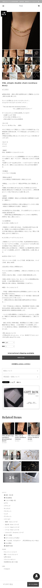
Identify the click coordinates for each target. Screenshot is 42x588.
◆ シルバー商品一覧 (10, 500)
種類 (3, 342)
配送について (8, 371)
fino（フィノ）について (10, 552)
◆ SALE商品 (8, 543)
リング (6, 514)
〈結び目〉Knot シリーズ (11, 524)
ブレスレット (8, 511)
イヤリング (7, 505)
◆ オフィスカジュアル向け (11, 538)
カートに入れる (33, 584)
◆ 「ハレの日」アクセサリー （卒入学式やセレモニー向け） (22, 540)
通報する (19, 382)
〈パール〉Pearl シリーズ (11, 529)
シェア (12, 382)
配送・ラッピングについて (11, 554)
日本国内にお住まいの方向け (21, 364)
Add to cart (21, 357)
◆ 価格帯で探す (8, 546)
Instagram (7, 569)
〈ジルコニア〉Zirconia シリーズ (14, 532)
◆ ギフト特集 (8, 535)
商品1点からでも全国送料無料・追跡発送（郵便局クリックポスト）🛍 (21, 1)
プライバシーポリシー (10, 559)
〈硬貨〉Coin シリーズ (10, 521)
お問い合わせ (7, 557)
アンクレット (8, 516)
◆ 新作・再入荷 (8, 495)
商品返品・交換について (12, 377)
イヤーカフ (7, 519)
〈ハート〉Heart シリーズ (11, 527)
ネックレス (7, 508)
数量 (3, 346)
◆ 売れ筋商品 (8, 497)
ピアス (6, 503)
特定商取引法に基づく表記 (11, 562)
